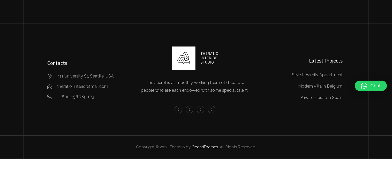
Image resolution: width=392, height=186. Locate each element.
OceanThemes (205, 147)
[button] (371, 86)
